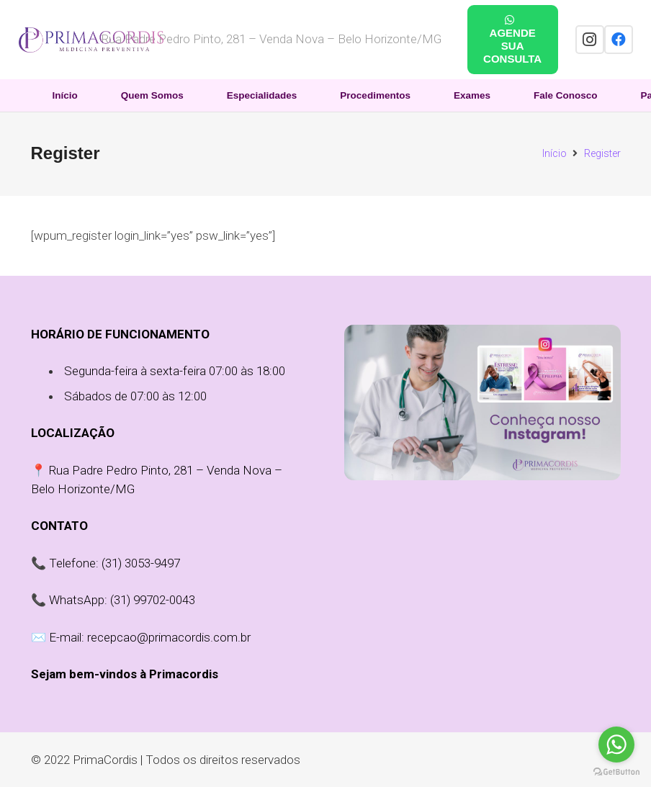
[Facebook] (618, 39)
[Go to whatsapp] (616, 745)
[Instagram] (589, 39)
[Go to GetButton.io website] (616, 772)
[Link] (91, 40)
